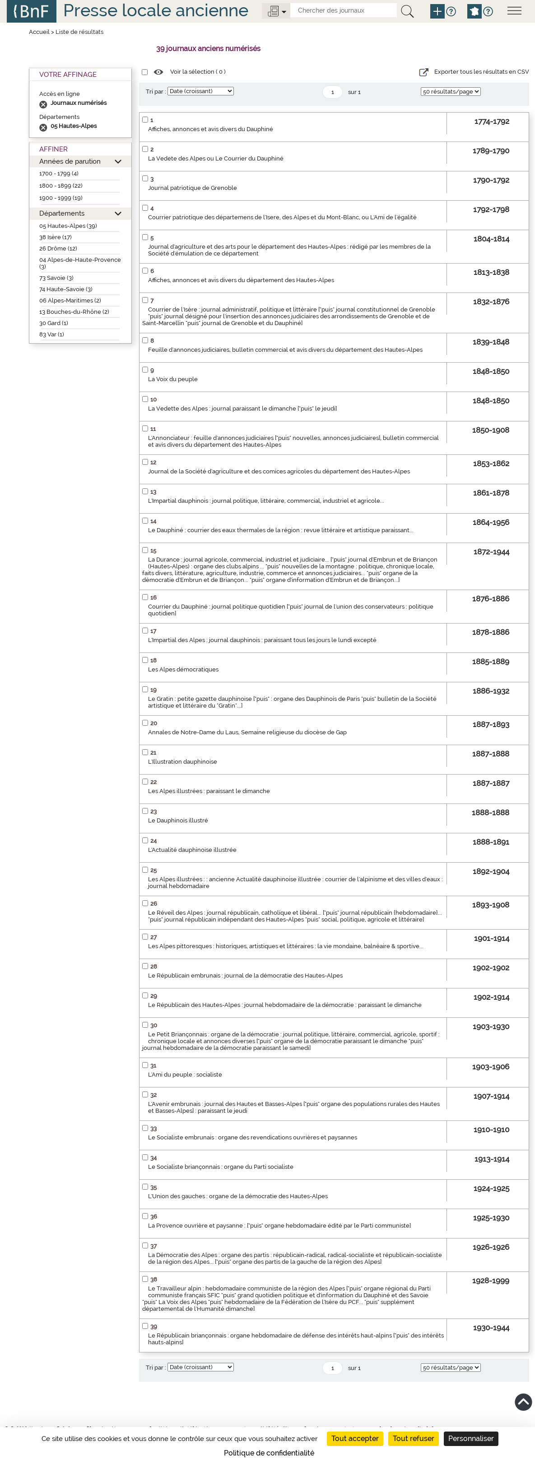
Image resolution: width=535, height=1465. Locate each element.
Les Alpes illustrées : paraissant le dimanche (209, 791)
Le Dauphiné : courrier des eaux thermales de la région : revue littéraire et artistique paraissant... (281, 530)
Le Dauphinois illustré (178, 820)
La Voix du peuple (173, 379)
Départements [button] (61, 213)
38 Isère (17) (55, 237)
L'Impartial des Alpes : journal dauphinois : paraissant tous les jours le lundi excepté (262, 640)
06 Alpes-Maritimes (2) (70, 300)
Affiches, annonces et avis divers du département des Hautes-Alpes (241, 280)
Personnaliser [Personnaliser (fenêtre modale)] (471, 1438)
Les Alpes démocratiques (183, 669)
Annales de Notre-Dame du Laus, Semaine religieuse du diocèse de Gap (247, 732)
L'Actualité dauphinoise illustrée (192, 849)
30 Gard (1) (53, 323)
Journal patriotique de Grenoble (192, 187)
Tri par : (156, 91)
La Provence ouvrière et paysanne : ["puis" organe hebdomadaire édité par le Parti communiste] (279, 1225)
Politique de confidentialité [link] (269, 1453)
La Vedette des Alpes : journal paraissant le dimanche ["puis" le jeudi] (242, 408)
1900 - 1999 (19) (61, 197)
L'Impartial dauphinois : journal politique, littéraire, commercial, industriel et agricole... (266, 500)
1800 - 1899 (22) (61, 185)
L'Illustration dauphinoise (182, 761)
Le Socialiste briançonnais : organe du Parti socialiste (220, 1166)
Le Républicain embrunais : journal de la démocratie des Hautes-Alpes (245, 975)
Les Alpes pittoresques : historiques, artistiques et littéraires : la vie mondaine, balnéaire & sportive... (285, 946)
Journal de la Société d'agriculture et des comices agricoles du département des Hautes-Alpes (279, 471)
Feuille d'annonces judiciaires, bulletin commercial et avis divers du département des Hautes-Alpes (285, 349)
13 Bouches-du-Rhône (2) (74, 311)
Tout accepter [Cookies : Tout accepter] (355, 1438)
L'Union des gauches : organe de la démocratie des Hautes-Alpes (238, 1196)
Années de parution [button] (70, 161)
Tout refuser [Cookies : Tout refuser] (413, 1438)
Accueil (39, 31)
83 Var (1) (51, 334)
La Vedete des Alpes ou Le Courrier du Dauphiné (216, 158)
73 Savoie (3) (56, 277)
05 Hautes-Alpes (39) (68, 225)
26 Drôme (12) (58, 248)
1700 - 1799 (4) (59, 173)
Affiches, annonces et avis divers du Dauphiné (210, 129)
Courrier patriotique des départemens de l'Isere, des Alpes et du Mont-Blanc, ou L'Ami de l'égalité (282, 217)
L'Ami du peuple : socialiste (185, 1074)
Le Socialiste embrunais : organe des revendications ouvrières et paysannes (252, 1137)
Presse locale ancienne (155, 10)
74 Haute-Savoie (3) (66, 289)
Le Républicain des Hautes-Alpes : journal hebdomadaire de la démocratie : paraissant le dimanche (285, 1005)
